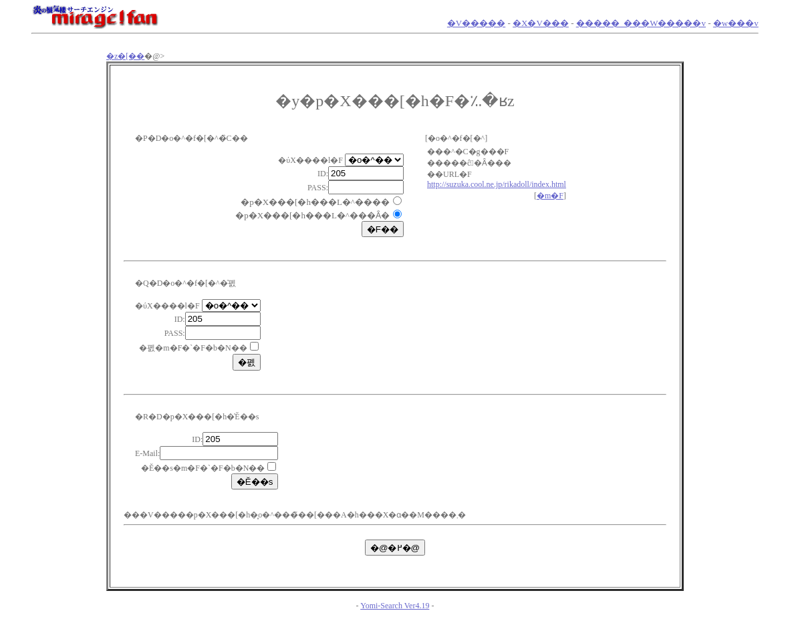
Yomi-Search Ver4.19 (394, 605)
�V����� (476, 23)
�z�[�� (125, 56)
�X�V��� (541, 23)
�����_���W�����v (641, 23)
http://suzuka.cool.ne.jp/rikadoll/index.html (496, 184)
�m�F (550, 195)
